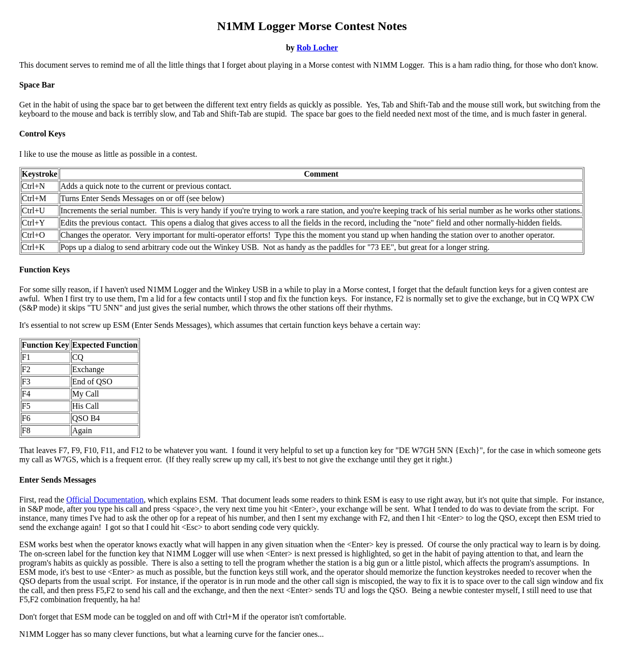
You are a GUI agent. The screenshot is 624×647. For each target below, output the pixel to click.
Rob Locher (317, 47)
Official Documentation (105, 499)
